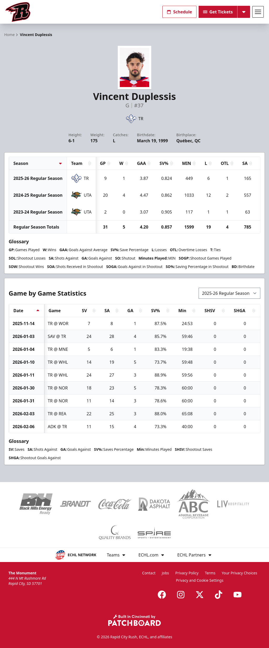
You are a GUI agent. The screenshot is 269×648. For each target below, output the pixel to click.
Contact (149, 572)
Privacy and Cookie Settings (200, 580)
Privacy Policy (186, 572)
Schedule (179, 12)
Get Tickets (218, 12)
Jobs (165, 572)
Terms (210, 572)
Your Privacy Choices (239, 572)
